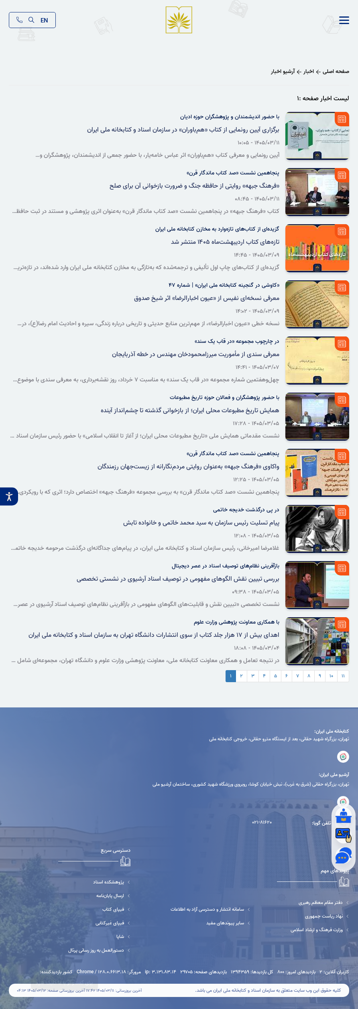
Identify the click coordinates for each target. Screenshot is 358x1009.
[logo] (179, 20)
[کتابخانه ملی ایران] (343, 757)
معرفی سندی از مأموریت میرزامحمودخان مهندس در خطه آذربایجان (195, 354)
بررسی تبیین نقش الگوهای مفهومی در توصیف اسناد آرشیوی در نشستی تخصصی (178, 579)
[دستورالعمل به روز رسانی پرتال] (94, 950)
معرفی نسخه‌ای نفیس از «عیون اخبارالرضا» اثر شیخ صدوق (206, 298)
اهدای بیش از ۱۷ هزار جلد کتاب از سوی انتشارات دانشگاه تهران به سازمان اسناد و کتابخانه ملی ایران (153, 635)
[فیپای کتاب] (94, 909)
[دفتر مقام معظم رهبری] (320, 902)
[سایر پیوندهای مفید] (210, 923)
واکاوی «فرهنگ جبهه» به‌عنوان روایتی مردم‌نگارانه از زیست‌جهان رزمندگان (188, 467)
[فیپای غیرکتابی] (94, 923)
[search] (31, 20)
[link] (344, 20)
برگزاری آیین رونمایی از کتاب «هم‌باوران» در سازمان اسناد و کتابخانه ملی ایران (183, 130)
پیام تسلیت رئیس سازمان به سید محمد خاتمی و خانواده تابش (201, 523)
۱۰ (331, 676)
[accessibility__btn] (9, 497)
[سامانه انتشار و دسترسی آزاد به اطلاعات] (210, 909)
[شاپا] (94, 936)
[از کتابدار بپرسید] (343, 815)
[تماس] (19, 20)
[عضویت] (343, 835)
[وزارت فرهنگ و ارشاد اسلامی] (320, 930)
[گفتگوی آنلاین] (343, 855)
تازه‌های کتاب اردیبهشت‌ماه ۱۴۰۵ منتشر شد (225, 242)
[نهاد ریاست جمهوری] (320, 916)
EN (44, 20)
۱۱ (343, 676)
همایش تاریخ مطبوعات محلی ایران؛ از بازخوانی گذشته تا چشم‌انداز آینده (190, 410)
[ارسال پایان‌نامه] (94, 896)
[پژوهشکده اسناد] (94, 882)
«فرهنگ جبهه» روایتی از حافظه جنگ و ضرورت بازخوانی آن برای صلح (194, 186)
